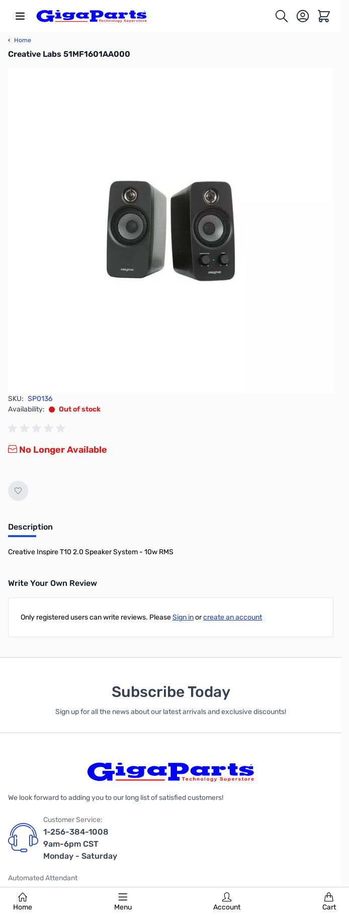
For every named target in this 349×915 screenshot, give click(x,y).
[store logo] (91, 16)
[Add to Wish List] (18, 491)
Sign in (183, 617)
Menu (123, 901)
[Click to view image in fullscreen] (170, 230)
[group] (38, 429)
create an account (232, 617)
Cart (329, 901)
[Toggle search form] (281, 16)
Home (22, 901)
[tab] (30, 530)
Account (226, 901)
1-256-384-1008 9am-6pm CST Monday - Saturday (80, 844)
